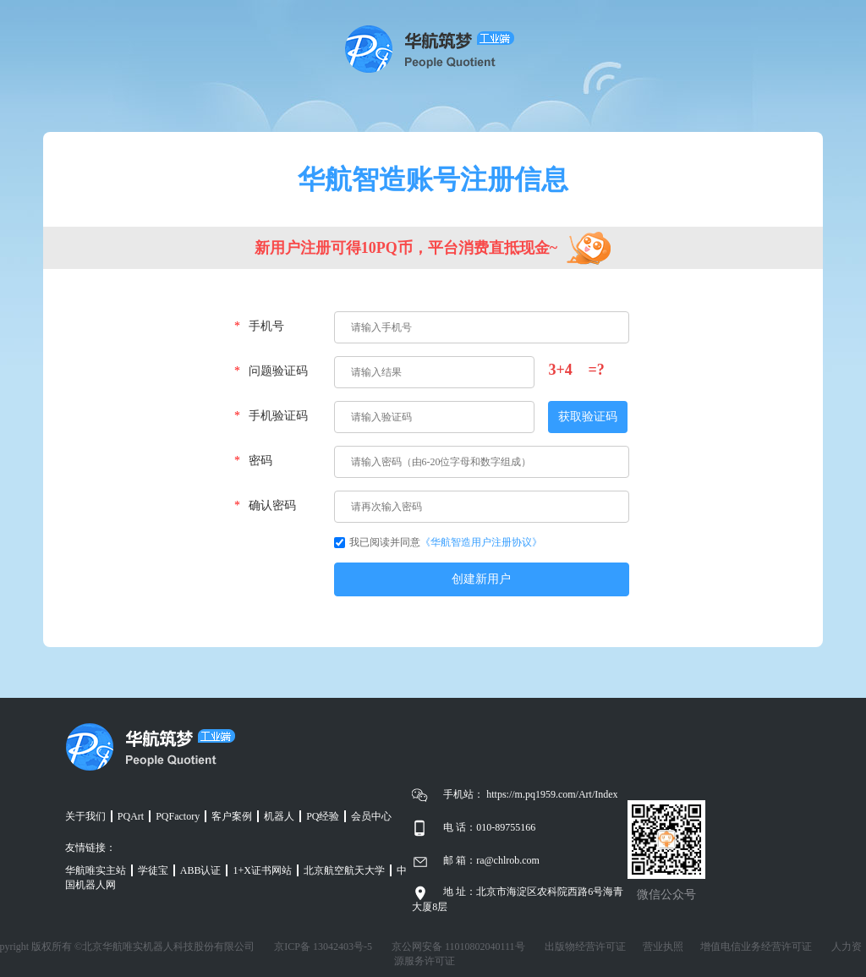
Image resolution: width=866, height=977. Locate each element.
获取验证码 (587, 416)
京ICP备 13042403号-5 (323, 946)
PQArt (131, 816)
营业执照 (663, 946)
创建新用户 (481, 579)
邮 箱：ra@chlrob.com (491, 860)
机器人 (279, 816)
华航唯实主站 (95, 870)
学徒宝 (153, 870)
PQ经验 (322, 816)
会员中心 (371, 816)
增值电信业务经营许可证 (756, 946)
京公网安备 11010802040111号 (458, 946)
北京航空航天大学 (344, 870)
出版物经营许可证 (585, 946)
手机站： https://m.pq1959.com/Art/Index (530, 794)
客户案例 (231, 816)
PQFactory (178, 816)
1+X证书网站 (262, 870)
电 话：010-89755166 (489, 827)
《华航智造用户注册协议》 (481, 542)
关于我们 (85, 816)
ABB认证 (201, 870)
